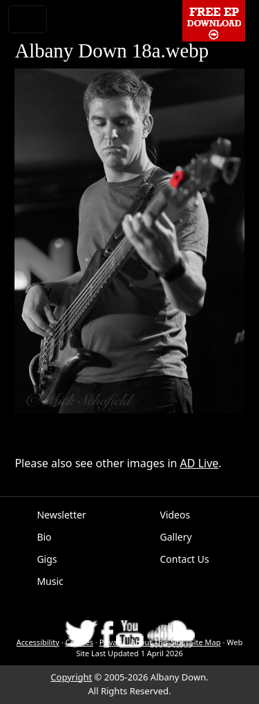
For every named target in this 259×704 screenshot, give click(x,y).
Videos (175, 514)
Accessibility (38, 642)
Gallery (176, 536)
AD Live (199, 463)
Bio (44, 536)
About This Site (157, 642)
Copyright (71, 677)
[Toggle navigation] (27, 19)
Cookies (79, 642)
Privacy (112, 642)
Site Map (205, 642)
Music (50, 581)
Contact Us (184, 559)
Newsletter (61, 514)
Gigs (47, 559)
